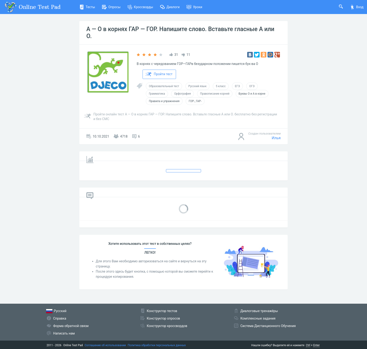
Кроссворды (140, 7)
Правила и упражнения (164, 101)
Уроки (194, 7)
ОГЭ (252, 86)
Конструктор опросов (163, 318)
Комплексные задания (257, 318)
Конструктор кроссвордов (167, 326)
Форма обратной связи (71, 326)
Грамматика (157, 93)
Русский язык (197, 86)
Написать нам (64, 333)
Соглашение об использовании (105, 345)
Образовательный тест (164, 86)
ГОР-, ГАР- (195, 101)
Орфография (182, 93)
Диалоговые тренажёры (259, 311)
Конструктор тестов (162, 311)
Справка (59, 318)
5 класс (221, 86)
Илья (276, 138)
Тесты (87, 7)
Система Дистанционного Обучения (268, 326)
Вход (356, 7)
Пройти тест (158, 74)
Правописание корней (215, 93)
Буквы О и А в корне (252, 93)
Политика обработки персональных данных (157, 345)
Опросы (111, 7)
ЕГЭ (237, 86)
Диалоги (170, 7)
